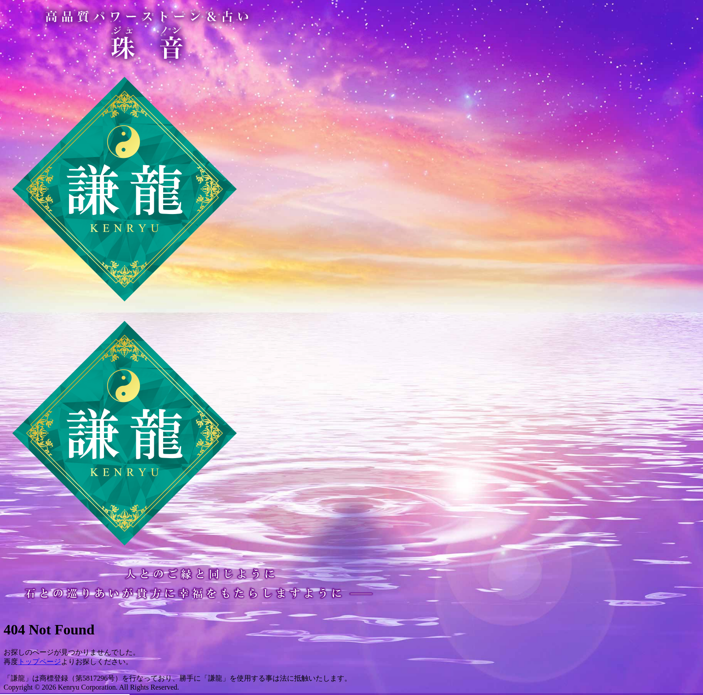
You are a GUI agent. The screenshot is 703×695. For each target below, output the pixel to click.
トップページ (39, 661)
